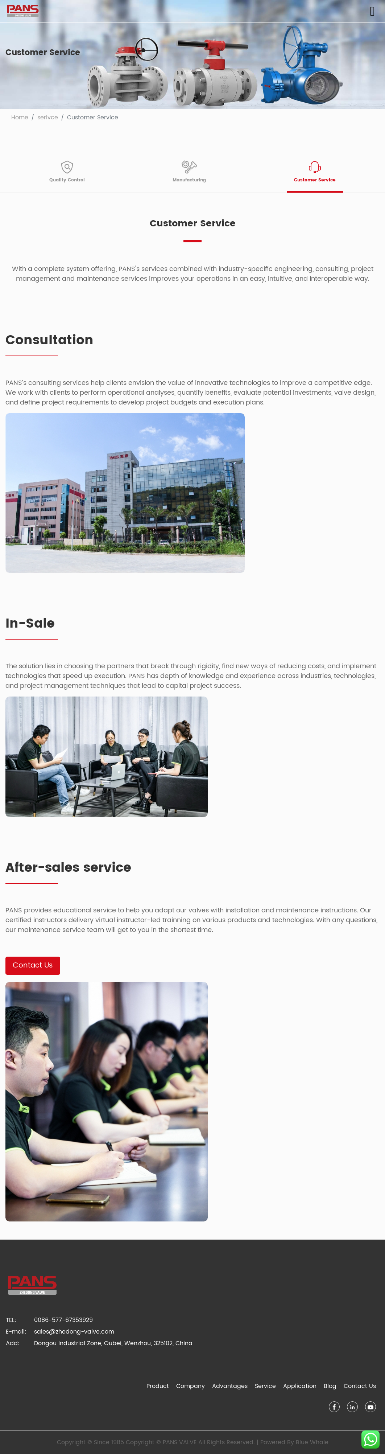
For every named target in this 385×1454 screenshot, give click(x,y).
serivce (47, 117)
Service (265, 1386)
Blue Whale (312, 1442)
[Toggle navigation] (372, 11)
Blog (330, 1386)
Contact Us (33, 966)
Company (190, 1386)
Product (157, 1386)
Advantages (230, 1386)
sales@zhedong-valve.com (74, 1331)
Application (299, 1386)
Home (19, 117)
